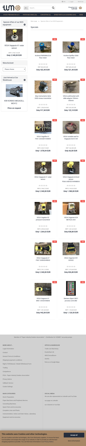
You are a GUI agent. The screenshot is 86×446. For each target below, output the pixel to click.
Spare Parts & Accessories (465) (65, 15)
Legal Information (8, 349)
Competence (7, 371)
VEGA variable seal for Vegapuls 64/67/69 (71, 138)
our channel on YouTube (52, 405)
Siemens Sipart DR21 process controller (71, 300)
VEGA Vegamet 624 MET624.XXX (71, 219)
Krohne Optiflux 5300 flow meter (71, 57)
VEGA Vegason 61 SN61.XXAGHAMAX (43, 300)
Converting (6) (45, 15)
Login (71, 1)
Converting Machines (9, 404)
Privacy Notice (48, 442)
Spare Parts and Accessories (12, 407)
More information (74, 441)
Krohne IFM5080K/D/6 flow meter (43, 57)
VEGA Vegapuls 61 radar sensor (43, 178)
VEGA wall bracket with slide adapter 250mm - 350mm (71, 98)
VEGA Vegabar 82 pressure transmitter (43, 219)
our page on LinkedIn (51, 400)
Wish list (80, 1)
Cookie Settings (8, 386)
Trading (5, 368)
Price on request (14, 108)
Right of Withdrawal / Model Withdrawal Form (17, 364)
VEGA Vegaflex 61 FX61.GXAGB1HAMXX (43, 138)
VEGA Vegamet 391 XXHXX (71, 259)
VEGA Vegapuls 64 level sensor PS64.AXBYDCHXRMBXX (71, 179)
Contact (5, 352)
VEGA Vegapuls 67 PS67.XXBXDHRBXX (43, 259)
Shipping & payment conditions (12, 360)
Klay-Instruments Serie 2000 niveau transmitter (43, 97)
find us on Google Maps (52, 362)
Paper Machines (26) (30, 15)
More (81, 15)
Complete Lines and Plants (11, 410)
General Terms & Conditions (11, 356)
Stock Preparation (8, 397)
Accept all (73, 435)
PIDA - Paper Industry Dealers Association (16, 375)
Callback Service (8, 383)
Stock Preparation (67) (11, 15)
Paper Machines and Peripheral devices (15, 400)
